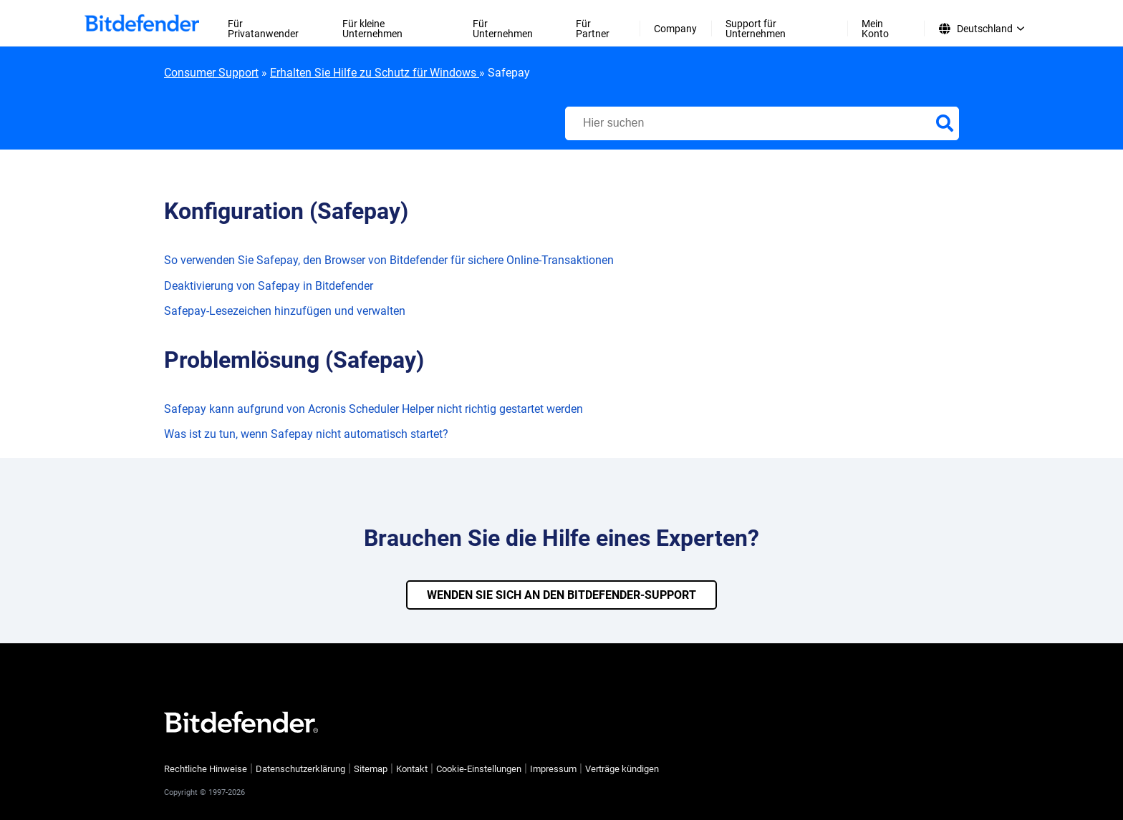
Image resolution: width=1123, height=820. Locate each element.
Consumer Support (211, 72)
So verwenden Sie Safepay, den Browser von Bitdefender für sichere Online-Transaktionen (389, 260)
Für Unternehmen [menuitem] (503, 28)
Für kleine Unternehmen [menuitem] (372, 28)
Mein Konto (875, 28)
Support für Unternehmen (756, 28)
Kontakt (412, 768)
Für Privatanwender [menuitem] (263, 28)
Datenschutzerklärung (300, 768)
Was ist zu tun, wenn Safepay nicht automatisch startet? (306, 434)
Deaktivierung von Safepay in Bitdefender (268, 286)
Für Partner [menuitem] (592, 28)
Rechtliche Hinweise (205, 768)
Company (675, 28)
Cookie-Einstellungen (478, 769)
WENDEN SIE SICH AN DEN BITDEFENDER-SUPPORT (561, 595)
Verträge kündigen (622, 768)
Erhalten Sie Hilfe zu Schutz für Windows (374, 72)
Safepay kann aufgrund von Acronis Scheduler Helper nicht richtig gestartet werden (373, 409)
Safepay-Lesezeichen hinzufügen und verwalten (284, 311)
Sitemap (370, 768)
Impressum (553, 768)
